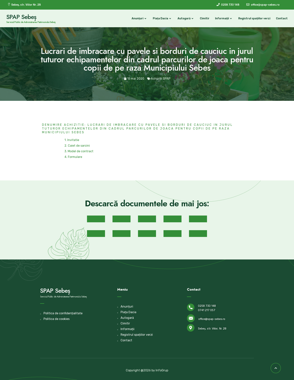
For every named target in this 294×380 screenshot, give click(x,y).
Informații (223, 18)
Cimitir (203, 18)
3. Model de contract (78, 151)
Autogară (184, 18)
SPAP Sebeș (23, 16)
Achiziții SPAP (160, 78)
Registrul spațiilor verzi (253, 18)
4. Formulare (73, 156)
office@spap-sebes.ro (211, 318)
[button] (96, 218)
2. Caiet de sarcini (77, 145)
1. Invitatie (71, 139)
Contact (280, 18)
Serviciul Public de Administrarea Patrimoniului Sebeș (32, 22)
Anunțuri (138, 18)
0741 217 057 (206, 310)
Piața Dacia (161, 18)
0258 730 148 (207, 305)
